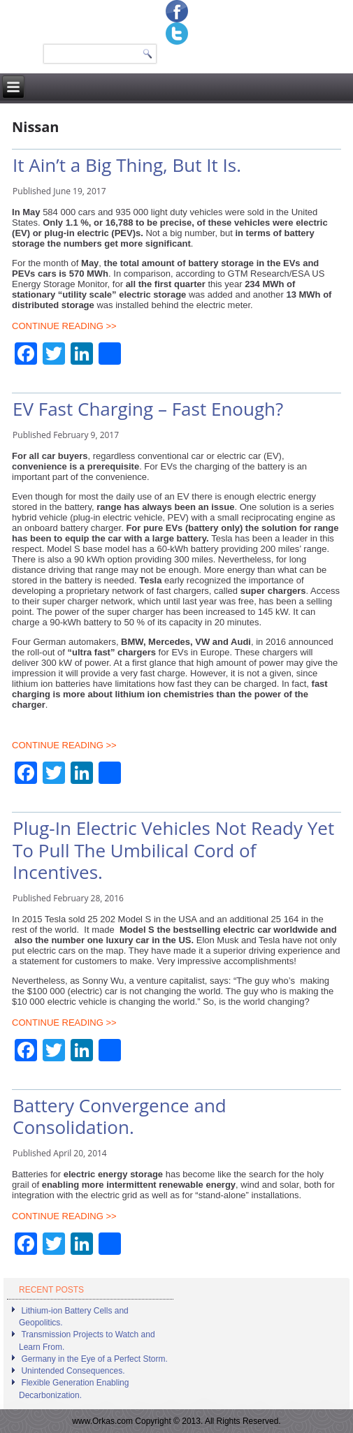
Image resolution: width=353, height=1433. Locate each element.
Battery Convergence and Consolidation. (119, 1116)
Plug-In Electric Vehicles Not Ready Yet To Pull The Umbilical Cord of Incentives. (173, 849)
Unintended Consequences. (72, 1371)
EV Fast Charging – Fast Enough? (148, 408)
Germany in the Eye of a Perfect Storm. (94, 1359)
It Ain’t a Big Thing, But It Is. (127, 164)
